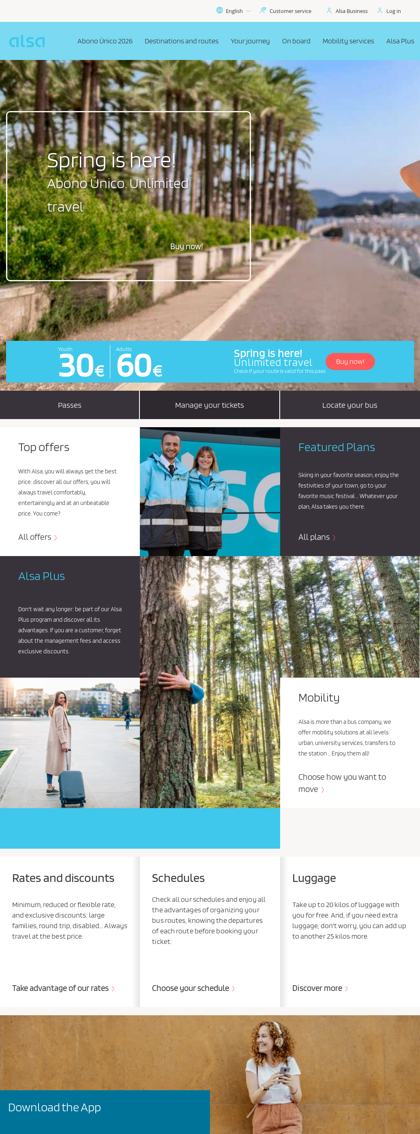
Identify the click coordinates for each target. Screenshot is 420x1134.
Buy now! (187, 246)
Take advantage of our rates (61, 988)
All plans (314, 537)
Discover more (318, 988)
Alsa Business (352, 11)
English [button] (233, 11)
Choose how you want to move (342, 783)
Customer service (290, 11)
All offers (35, 537)
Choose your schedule (191, 988)
